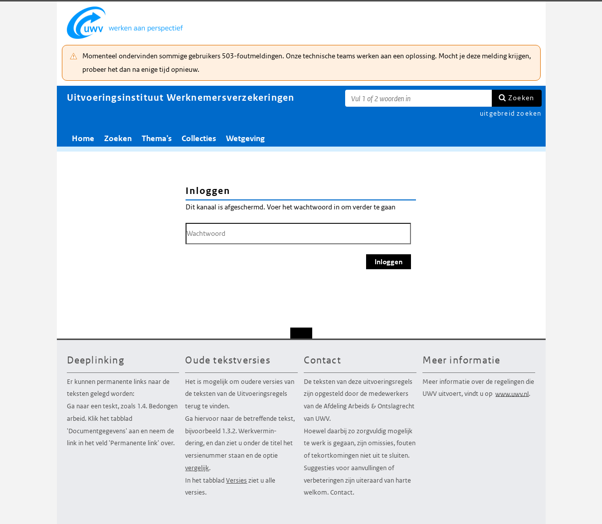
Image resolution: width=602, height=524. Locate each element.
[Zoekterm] (418, 98)
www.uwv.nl (512, 393)
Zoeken (521, 97)
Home (83, 138)
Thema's (157, 138)
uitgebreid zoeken (510, 113)
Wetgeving (245, 138)
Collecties (199, 138)
